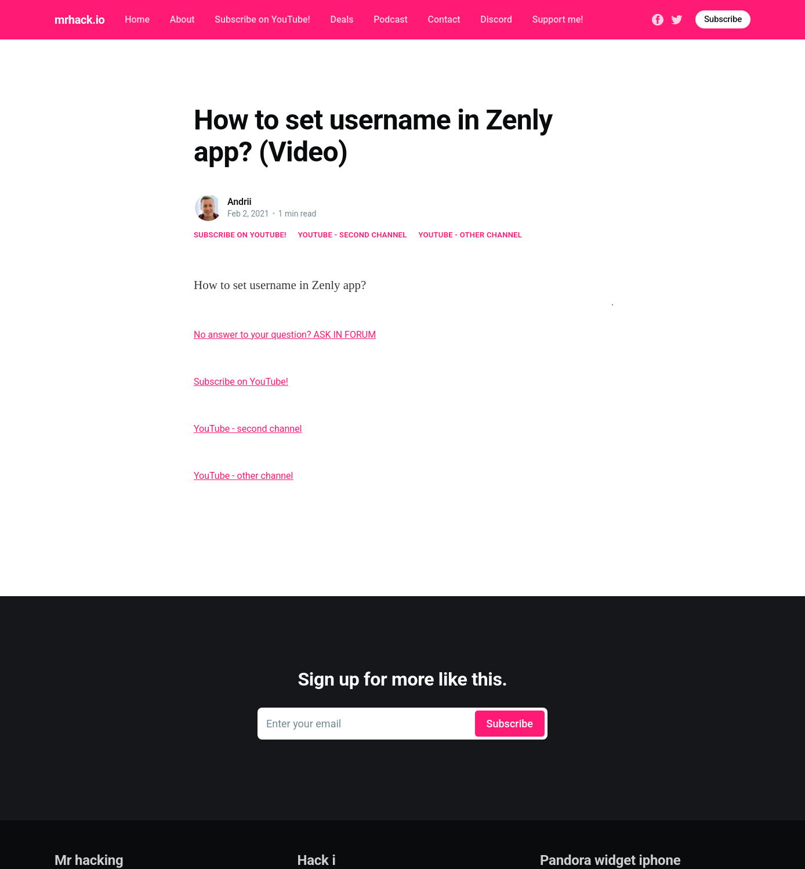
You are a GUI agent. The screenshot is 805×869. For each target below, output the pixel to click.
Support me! (557, 19)
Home (137, 19)
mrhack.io (79, 20)
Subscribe (723, 19)
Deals (341, 19)
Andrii (239, 201)
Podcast (391, 19)
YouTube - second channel (352, 234)
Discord (496, 19)
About (182, 19)
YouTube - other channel (471, 234)
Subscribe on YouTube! (262, 19)
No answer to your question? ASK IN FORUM (285, 334)
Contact (444, 19)
